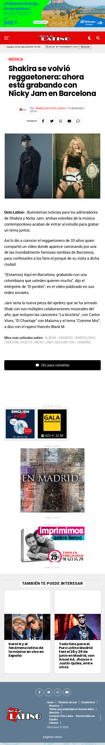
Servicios (54, 715)
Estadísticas (88, 704)
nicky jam (43, 342)
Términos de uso (67, 704)
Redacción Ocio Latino (50, 108)
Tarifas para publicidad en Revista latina (71, 711)
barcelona (84, 338)
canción (11, 342)
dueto (26, 342)
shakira (84, 342)
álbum (50, 338)
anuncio (65, 338)
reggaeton (64, 342)
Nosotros (54, 708)
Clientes (53, 725)
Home (50, 704)
